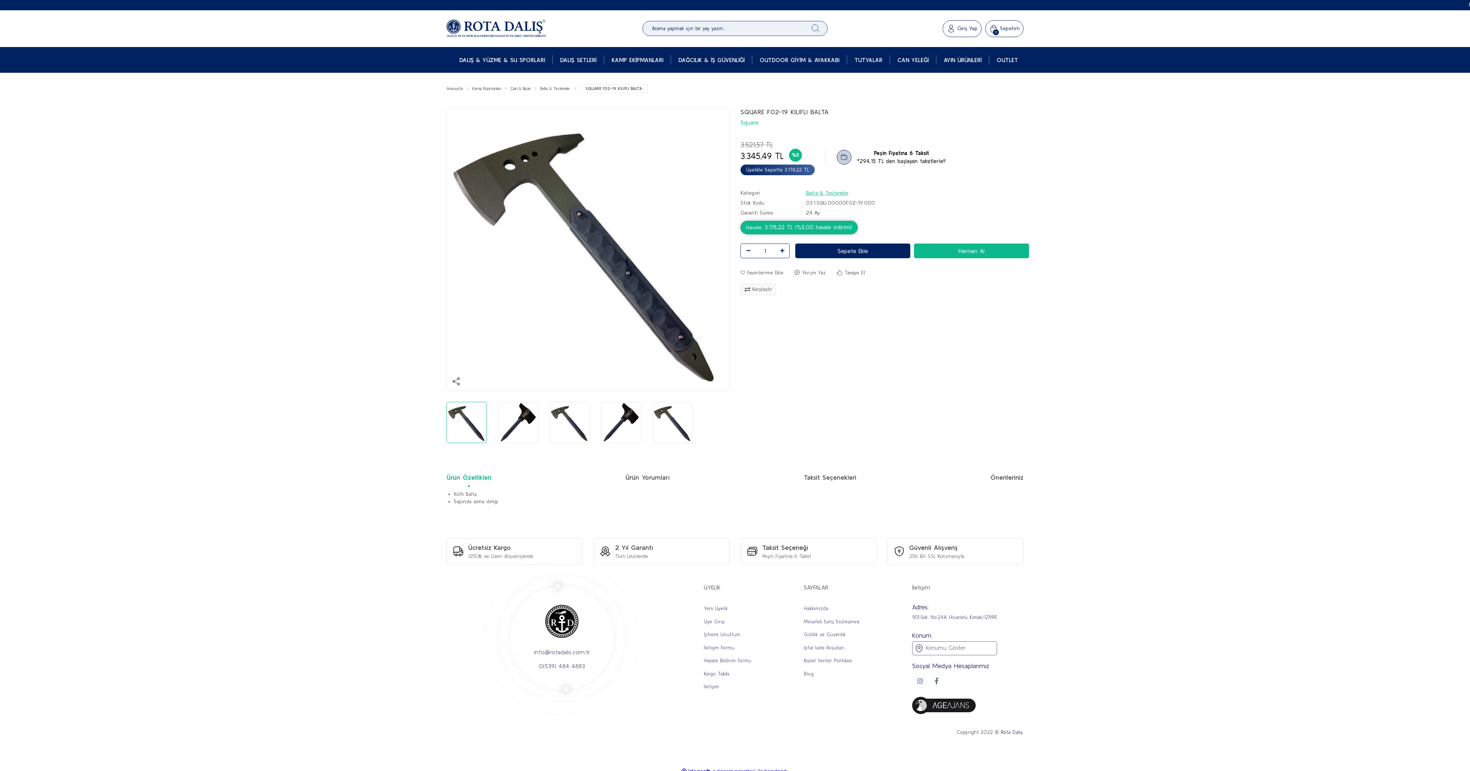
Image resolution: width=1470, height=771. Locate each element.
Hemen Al (971, 252)
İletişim (711, 688)
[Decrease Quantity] (748, 252)
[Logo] (496, 28)
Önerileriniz (1006, 478)
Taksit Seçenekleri (830, 478)
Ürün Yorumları (647, 478)
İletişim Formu (719, 649)
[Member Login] (962, 28)
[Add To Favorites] (762, 274)
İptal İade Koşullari (824, 649)
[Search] (734, 28)
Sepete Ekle (853, 252)
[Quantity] (765, 252)
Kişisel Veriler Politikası (828, 661)
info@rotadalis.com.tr (562, 652)
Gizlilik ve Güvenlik (825, 635)
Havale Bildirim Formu (727, 661)
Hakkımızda (816, 609)
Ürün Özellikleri (469, 478)
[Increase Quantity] (782, 252)
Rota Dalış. (1012, 733)
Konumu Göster (940, 649)
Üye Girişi (714, 623)
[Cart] (1004, 28)
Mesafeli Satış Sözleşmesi (831, 623)
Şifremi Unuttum (722, 635)
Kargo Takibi (716, 675)
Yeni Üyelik (716, 609)
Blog (809, 675)
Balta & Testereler (827, 194)
